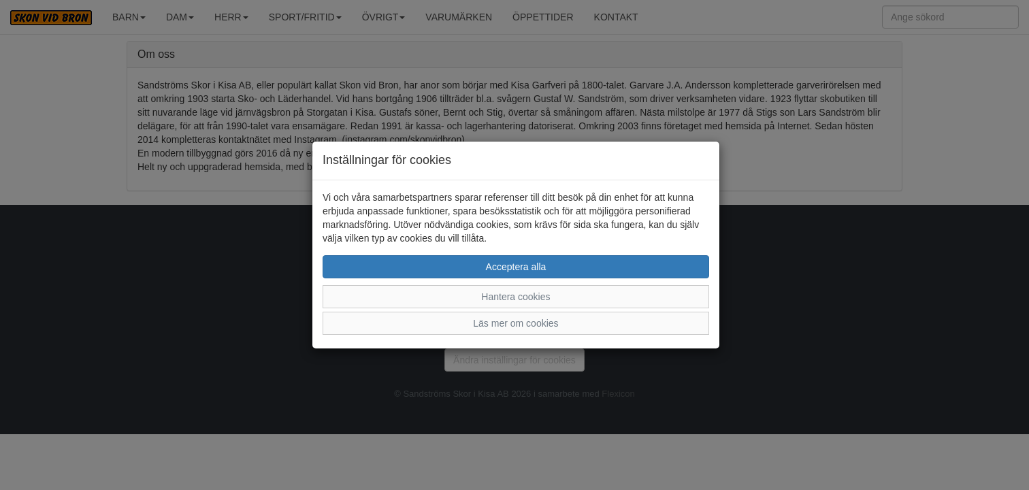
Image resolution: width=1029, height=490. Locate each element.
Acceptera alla (516, 266)
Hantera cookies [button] (515, 296)
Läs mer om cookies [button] (515, 323)
